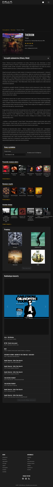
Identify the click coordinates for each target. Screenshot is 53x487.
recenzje (4, 463)
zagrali (3, 465)
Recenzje (13, 29)
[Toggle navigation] (49, 2)
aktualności (4, 457)
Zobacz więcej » (6, 224)
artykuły (4, 469)
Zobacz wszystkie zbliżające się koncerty (26, 400)
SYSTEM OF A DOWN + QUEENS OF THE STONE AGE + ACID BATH (19, 355)
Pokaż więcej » (6, 178)
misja (28, 459)
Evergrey (15, 247)
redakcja (29, 457)
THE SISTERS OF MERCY (10, 378)
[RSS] (29, 478)
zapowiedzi (4, 461)
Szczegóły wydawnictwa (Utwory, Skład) (16, 58)
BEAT (5, 349)
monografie (5, 467)
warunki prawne (30, 461)
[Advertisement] (26, 16)
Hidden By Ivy (38, 247)
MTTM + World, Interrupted (10, 343)
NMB (38, 264)
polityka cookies (30, 463)
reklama (29, 465)
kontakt (29, 469)
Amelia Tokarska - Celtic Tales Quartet (13, 360)
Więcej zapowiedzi (26, 268)
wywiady (4, 471)
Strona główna (5, 29)
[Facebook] (23, 478)
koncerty (4, 459)
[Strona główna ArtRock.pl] (7, 2)
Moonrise (15, 264)
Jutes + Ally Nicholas (9, 337)
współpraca (30, 467)
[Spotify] (26, 478)
